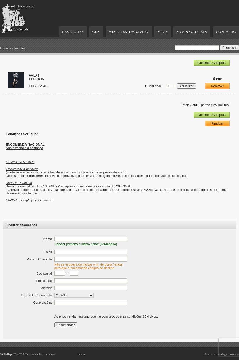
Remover (217, 86)
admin (81, 354)
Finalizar (217, 123)
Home (4, 48)
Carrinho (18, 48)
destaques (210, 354)
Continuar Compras (211, 63)
